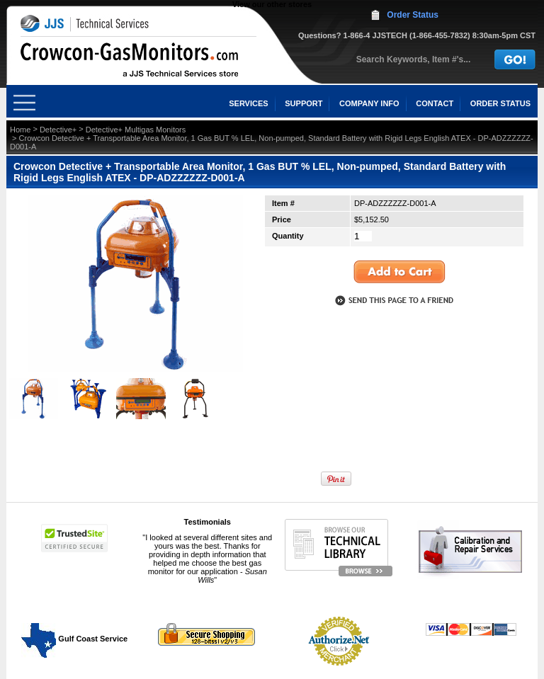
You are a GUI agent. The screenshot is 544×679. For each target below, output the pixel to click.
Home (20, 129)
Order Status (412, 15)
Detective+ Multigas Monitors (136, 129)
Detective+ (58, 129)
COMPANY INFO (369, 103)
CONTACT (434, 103)
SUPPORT (303, 103)
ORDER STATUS (500, 103)
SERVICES (248, 103)
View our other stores (272, 4)
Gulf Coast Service (75, 638)
